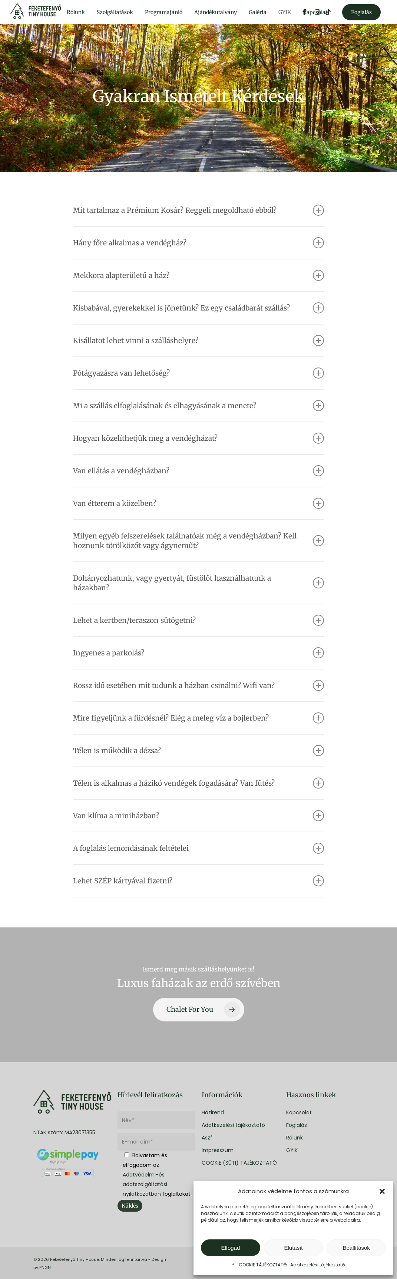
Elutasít (293, 1248)
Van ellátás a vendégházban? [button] (198, 470)
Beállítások (356, 1248)
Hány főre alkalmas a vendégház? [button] (198, 242)
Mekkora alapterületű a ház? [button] (198, 275)
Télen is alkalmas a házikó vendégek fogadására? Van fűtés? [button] (198, 783)
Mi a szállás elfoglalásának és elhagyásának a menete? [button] (198, 405)
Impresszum (218, 1150)
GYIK (292, 1150)
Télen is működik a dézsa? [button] (198, 750)
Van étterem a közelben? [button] (198, 503)
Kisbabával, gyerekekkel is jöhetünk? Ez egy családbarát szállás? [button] (198, 307)
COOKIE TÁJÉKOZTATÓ (263, 1265)
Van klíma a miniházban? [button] (198, 815)
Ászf (207, 1137)
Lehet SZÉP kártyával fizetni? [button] (198, 880)
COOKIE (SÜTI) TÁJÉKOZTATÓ (239, 1162)
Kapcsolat (299, 1112)
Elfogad (230, 1248)
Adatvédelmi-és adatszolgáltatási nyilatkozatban (145, 1184)
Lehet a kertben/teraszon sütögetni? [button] (198, 620)
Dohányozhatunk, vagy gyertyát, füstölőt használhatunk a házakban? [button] (198, 583)
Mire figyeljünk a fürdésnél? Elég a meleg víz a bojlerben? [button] (198, 718)
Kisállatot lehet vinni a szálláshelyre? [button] (198, 340)
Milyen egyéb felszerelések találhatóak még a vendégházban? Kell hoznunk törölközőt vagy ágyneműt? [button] (198, 540)
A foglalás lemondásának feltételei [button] (198, 848)
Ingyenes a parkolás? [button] (198, 652)
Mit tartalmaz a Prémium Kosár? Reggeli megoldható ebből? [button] (198, 210)
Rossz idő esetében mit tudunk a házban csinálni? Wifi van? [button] (198, 685)
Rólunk (294, 1137)
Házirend (213, 1112)
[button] (382, 1191)
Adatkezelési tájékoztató (317, 1265)
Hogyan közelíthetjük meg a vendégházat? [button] (198, 438)
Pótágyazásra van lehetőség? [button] (198, 373)
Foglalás (296, 1125)
